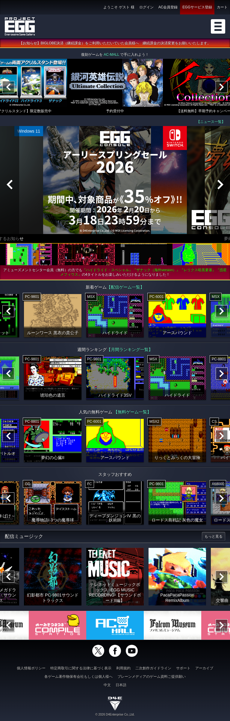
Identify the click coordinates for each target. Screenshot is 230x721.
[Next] (222, 87)
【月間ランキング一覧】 (130, 349)
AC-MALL (111, 55)
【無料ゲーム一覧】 (132, 412)
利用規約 (123, 668)
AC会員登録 (168, 7)
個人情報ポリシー (31, 668)
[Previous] (8, 87)
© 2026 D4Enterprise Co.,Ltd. (114, 714)
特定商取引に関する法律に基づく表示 (80, 668)
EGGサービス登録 (197, 7)
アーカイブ (204, 668)
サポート (183, 668)
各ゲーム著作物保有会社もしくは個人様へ (78, 676)
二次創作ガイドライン (153, 668)
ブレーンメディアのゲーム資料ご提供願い (151, 676)
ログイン (146, 7)
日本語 (121, 685)
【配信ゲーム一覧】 (125, 287)
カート (222, 7)
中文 (107, 685)
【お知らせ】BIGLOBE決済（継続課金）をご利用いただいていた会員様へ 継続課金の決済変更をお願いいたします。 (115, 43)
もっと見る (214, 536)
